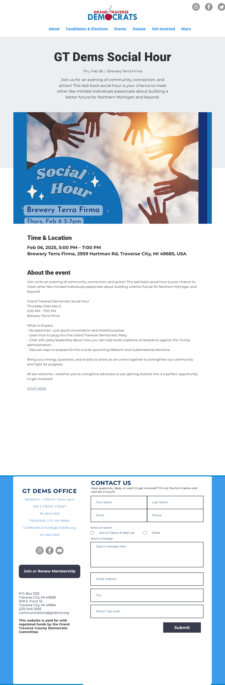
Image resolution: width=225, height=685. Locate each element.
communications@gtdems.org (44, 613)
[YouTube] (59, 550)
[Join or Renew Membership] (49, 571)
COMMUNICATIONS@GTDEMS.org (49, 528)
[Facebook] (209, 7)
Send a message (102, 538)
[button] (54, 29)
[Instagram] (196, 7)
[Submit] (182, 627)
